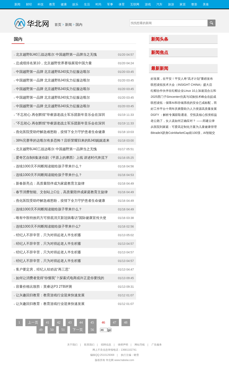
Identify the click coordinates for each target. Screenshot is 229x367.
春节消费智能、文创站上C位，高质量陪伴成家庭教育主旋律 (62, 192)
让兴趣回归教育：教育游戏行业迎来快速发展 (50, 295)
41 (47, 322)
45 (92, 322)
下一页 (78, 330)
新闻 (17, 4)
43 (70, 322)
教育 (52, 4)
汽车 (159, 4)
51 (63, 330)
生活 (87, 4)
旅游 (171, 4)
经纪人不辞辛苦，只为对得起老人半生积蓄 (48, 235)
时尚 (99, 4)
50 (52, 330)
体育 (122, 4)
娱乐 (75, 4)
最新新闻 (159, 68)
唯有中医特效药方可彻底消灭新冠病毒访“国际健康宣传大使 (61, 218)
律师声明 (123, 344)
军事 (110, 4)
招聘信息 (106, 344)
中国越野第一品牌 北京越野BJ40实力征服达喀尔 (53, 71)
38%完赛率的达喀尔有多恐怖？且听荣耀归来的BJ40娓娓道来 (63, 140)
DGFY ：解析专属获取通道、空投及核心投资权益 (184, 114)
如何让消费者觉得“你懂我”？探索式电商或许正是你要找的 (60, 278)
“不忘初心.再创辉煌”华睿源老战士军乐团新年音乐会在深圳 (60, 114)
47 (114, 322)
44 (81, 322)
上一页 (33, 322)
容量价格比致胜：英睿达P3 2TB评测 (44, 286)
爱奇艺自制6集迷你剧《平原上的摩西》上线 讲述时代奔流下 (62, 157)
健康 (64, 4)
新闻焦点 (159, 52)
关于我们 (72, 344)
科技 (41, 4)
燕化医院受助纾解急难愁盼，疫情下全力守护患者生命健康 (60, 132)
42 (59, 322)
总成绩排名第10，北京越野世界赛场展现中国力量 (54, 63)
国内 (79, 24)
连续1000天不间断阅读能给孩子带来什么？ (49, 166)
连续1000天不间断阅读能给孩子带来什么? (48, 226)
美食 (206, 4)
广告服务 (157, 344)
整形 (194, 4)
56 (92, 330)
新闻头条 (159, 39)
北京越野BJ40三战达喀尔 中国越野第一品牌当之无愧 (56, 54)
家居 (183, 4)
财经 (29, 4)
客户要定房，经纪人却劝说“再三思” (43, 269)
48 (125, 322)
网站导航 (140, 344)
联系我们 (89, 344)
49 (40, 330)
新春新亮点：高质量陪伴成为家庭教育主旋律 (50, 183)
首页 (58, 24)
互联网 (134, 4)
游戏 (148, 4)
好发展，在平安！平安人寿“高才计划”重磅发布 (182, 78)
